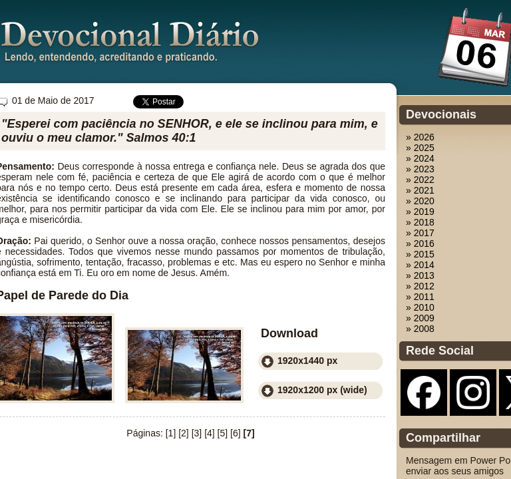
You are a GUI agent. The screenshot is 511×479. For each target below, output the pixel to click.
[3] (197, 433)
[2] (183, 433)
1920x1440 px (307, 360)
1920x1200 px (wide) (322, 390)
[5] (223, 433)
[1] (171, 433)
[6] (235, 433)
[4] (209, 433)
